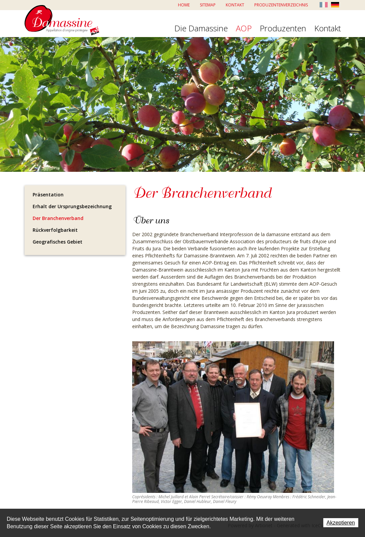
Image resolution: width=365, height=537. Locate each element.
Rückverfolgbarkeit (55, 230)
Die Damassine (201, 29)
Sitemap (208, 5)
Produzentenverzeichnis (281, 5)
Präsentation (48, 194)
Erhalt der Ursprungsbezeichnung (72, 206)
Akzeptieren (341, 523)
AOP (244, 29)
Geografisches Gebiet (57, 242)
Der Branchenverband (58, 218)
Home (184, 5)
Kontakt (235, 5)
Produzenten (283, 29)
